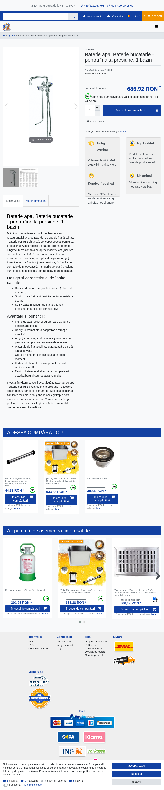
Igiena (11, 35)
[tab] (13, 201)
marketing (32, 780)
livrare (122, 131)
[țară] (128, 16)
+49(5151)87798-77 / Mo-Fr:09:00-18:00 (107, 5)
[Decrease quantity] (97, 113)
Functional (15, 784)
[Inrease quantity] (97, 108)
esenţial (13, 780)
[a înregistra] (115, 16)
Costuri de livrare (38, 648)
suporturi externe (56, 780)
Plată (31, 641)
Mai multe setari (33, 784)
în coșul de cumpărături (137, 110)
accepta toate (136, 765)
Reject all (136, 773)
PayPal (79, 780)
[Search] (73, 16)
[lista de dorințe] (137, 16)
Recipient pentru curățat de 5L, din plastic (25, 590)
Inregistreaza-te (65, 645)
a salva (136, 781)
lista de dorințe (96, 121)
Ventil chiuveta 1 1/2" (97, 478)
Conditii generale (94, 655)
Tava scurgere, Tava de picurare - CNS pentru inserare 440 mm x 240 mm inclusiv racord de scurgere (135, 592)
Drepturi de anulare (96, 641)
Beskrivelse (13, 200)
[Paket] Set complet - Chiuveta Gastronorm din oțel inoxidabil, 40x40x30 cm (61, 481)
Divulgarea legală (95, 651)
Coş (59, 648)
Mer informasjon (36, 200)
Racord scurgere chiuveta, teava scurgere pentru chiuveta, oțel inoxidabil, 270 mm (19, 482)
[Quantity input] (90, 110)
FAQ (31, 645)
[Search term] (35, 16)
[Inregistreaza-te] (92, 16)
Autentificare (64, 641)
